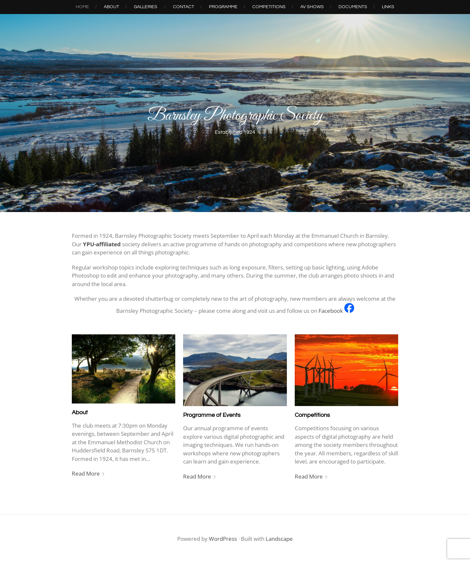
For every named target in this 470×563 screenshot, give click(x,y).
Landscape (279, 538)
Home (82, 7)
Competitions (269, 7)
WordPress (223, 538)
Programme (223, 7)
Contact (183, 7)
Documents (352, 7)
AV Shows (312, 7)
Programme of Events (212, 415)
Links (388, 7)
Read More (86, 473)
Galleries (145, 7)
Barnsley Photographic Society (235, 116)
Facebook (331, 310)
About (111, 7)
